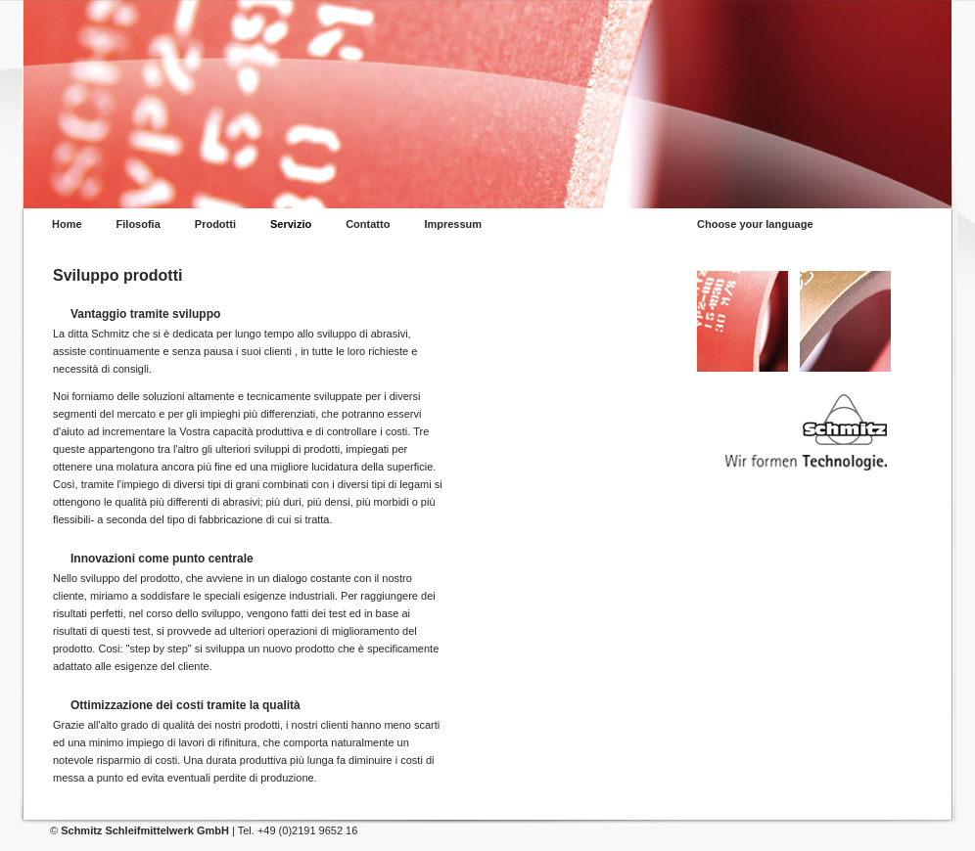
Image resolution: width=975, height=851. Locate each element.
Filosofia (138, 224)
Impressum (453, 224)
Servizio (290, 224)
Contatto (368, 224)
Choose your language (755, 224)
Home (67, 224)
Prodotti (215, 224)
